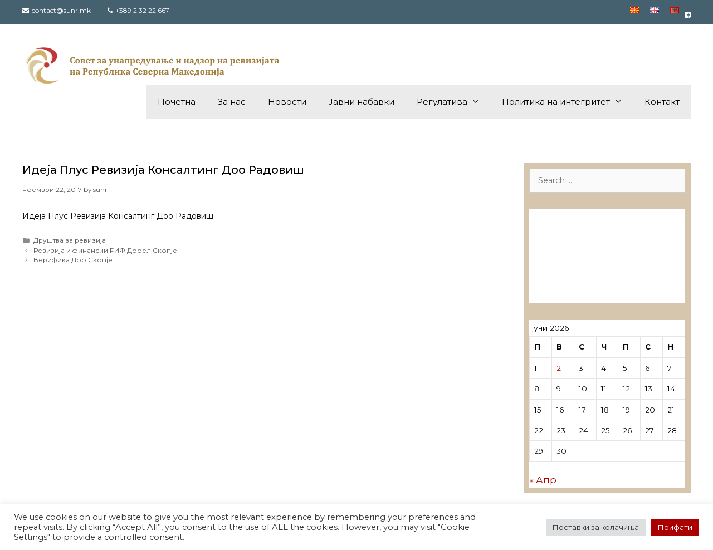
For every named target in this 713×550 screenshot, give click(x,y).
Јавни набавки (361, 101)
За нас (232, 101)
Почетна (177, 101)
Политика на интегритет (567, 102)
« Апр (542, 479)
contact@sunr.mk (61, 10)
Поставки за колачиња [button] (596, 527)
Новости (287, 101)
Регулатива (454, 102)
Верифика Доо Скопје (73, 260)
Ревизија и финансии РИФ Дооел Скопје (105, 250)
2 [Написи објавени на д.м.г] (558, 368)
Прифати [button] (675, 527)
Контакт (662, 101)
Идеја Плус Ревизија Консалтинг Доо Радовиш (163, 169)
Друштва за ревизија (69, 240)
